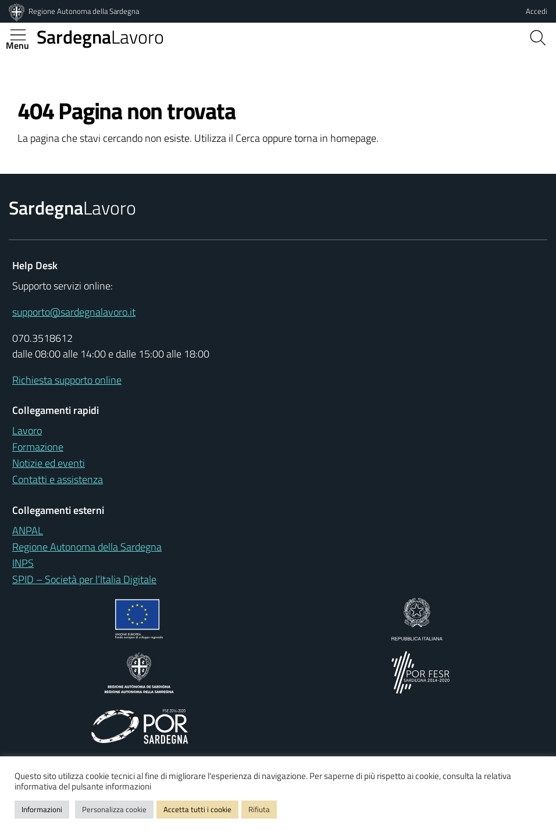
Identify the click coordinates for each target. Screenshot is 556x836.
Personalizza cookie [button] (114, 809)
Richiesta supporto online (67, 380)
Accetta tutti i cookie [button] (197, 809)
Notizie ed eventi (48, 463)
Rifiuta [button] (259, 809)
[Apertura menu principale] (23, 35)
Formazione (37, 447)
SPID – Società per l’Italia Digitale (84, 579)
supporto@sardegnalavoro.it (74, 312)
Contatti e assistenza (57, 479)
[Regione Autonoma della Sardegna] (17, 11)
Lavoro (100, 37)
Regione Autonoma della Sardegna (83, 11)
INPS (23, 563)
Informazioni (42, 809)
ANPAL (27, 530)
